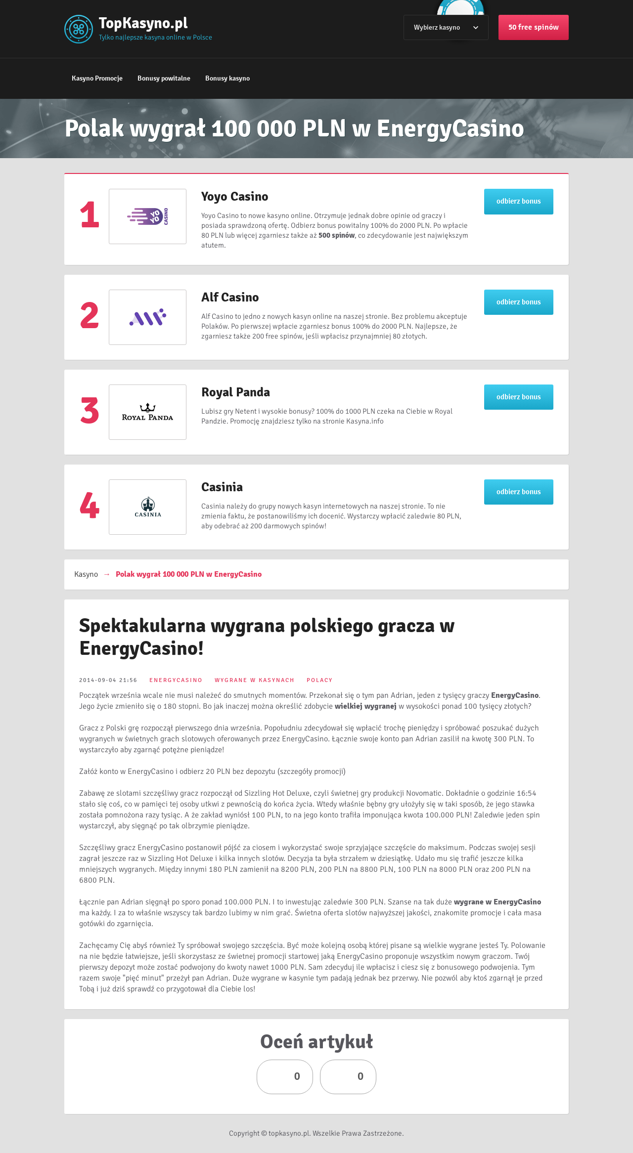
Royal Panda (235, 392)
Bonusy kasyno (227, 78)
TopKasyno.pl (143, 23)
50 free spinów (533, 27)
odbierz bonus (519, 201)
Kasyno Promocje (97, 78)
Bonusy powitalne (163, 78)
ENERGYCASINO (176, 680)
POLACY (320, 680)
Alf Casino (230, 297)
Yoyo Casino (235, 197)
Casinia (222, 487)
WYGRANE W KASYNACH (255, 680)
